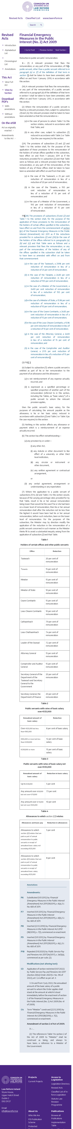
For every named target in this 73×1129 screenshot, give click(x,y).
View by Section (7, 91)
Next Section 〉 (61, 50)
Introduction (9, 45)
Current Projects (35, 1081)
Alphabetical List (9, 51)
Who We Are (34, 1115)
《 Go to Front (29, 50)
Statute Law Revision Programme (56, 1101)
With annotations (8, 107)
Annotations (9, 69)
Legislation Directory (60, 1083)
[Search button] (41, 25)
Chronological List (9, 61)
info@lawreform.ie (10, 1111)
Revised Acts (57, 1087)
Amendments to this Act (9, 137)
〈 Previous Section (45, 50)
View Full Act (7, 83)
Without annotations (8, 115)
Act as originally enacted (9, 129)
